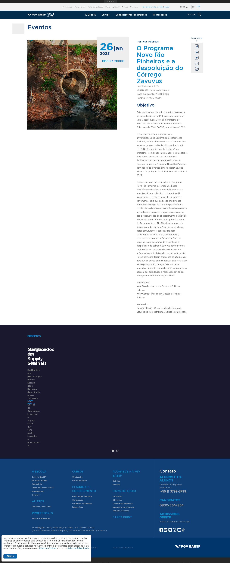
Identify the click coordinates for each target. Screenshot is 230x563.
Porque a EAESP (39, 471)
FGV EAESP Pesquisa (82, 486)
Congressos (77, 490)
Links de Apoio (124, 481)
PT (199, 7)
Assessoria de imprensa (122, 538)
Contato (134, 7)
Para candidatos (95, 7)
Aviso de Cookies (47, 548)
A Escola (90, 14)
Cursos (106, 14)
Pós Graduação (79, 471)
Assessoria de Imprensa (123, 497)
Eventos (116, 475)
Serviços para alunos (41, 497)
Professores (160, 14)
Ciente (10, 556)
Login (182, 7)
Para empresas (112, 7)
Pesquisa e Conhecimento (84, 479)
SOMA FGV (37, 474)
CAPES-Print (122, 507)
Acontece (67, 7)
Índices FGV (77, 497)
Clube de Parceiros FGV (43, 478)
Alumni (125, 7)
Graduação (77, 467)
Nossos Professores (41, 509)
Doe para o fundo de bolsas (156, 7)
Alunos (38, 491)
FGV (110, 1)
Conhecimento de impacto (131, 14)
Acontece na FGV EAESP (126, 464)
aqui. (188, 512)
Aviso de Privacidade (78, 548)
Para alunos (79, 7)
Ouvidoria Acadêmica (122, 494)
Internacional (38, 481)
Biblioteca (117, 490)
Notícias (116, 471)
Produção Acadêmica (82, 494)
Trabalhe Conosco (120, 501)
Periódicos (117, 486)
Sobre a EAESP (39, 467)
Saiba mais (32, 435)
